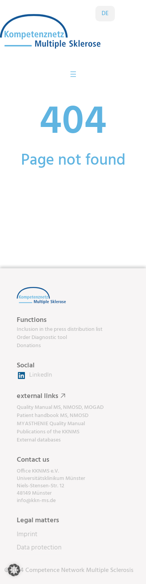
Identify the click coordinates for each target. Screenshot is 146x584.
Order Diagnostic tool (42, 337)
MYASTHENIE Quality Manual (51, 423)
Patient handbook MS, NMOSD (52, 415)
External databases (39, 440)
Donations (29, 345)
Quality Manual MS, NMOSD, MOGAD (60, 407)
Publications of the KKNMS (48, 432)
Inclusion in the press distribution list (59, 329)
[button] (14, 570)
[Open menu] (73, 74)
